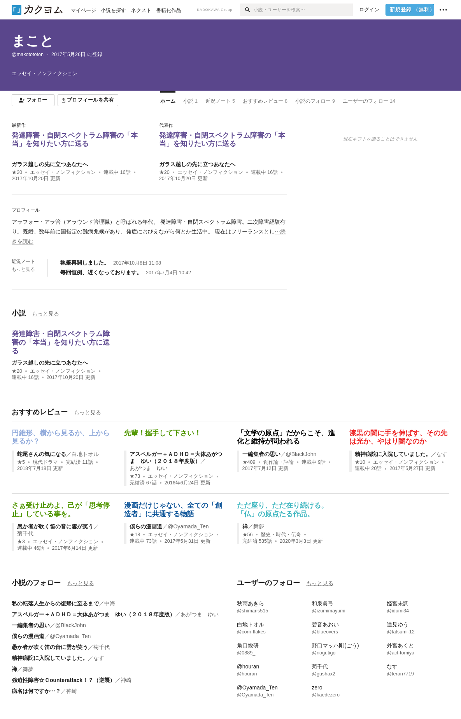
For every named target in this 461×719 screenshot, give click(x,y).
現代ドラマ (45, 462)
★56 (247, 534)
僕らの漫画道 (146, 526)
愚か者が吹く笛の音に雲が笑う (55, 526)
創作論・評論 (278, 462)
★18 (135, 534)
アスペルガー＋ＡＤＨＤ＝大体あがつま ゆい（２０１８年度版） (93, 614)
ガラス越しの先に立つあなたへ (50, 164)
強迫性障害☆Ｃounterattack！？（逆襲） (63, 680)
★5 (21, 462)
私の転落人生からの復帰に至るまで (55, 603)
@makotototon (28, 54)
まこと (33, 40)
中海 (109, 603)
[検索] (247, 10)
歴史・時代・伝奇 (281, 534)
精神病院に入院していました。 (393, 454)
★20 (17, 172)
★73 (135, 476)
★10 (360, 462)
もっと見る (23, 269)
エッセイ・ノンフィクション (63, 172)
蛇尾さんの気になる (41, 454)
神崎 (126, 680)
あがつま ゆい (149, 468)
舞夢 (258, 526)
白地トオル (85, 454)
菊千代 (25, 533)
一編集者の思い (261, 454)
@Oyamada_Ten (188, 526)
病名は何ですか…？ (36, 691)
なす (441, 454)
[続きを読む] (149, 232)
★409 (249, 462)
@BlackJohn (301, 454)
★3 (21, 541)
